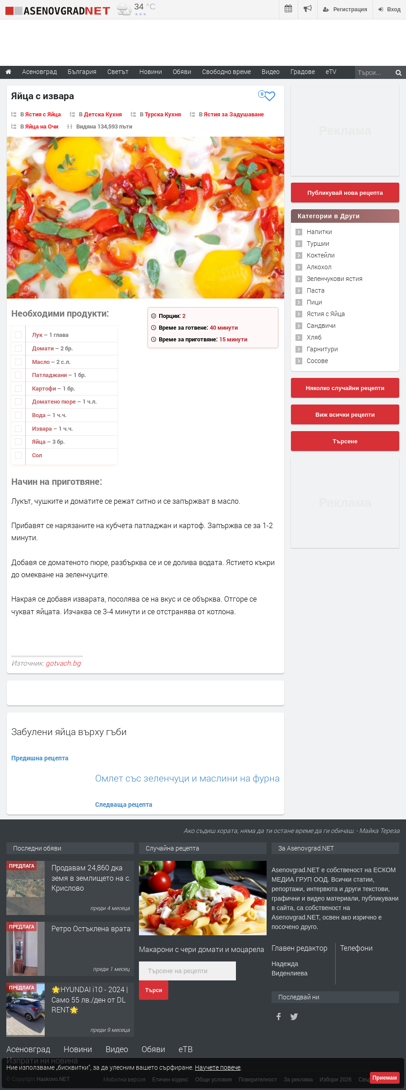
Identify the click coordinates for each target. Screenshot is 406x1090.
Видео (117, 1049)
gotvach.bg (63, 662)
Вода (39, 415)
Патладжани (50, 375)
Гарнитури (322, 349)
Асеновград (28, 1049)
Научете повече (217, 1067)
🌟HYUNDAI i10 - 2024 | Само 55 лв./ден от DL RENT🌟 (89, 999)
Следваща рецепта (123, 804)
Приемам (385, 1078)
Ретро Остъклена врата (91, 928)
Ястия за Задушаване (234, 114)
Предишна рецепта (40, 758)
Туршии (318, 243)
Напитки (319, 231)
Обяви (153, 1049)
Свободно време (226, 71)
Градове (303, 71)
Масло (41, 362)
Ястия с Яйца (43, 114)
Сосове (317, 360)
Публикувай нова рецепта (345, 192)
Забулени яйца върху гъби (69, 731)
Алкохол (319, 266)
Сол (37, 455)
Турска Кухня (163, 114)
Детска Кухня (103, 114)
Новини (150, 71)
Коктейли (321, 255)
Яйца (39, 441)
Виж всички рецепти (344, 414)
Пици (314, 302)
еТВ (186, 1049)
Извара (42, 428)
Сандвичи (321, 325)
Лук (38, 335)
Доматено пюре (54, 401)
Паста (316, 290)
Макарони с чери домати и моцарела (201, 949)
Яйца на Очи (41, 126)
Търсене (345, 441)
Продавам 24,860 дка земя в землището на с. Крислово (91, 877)
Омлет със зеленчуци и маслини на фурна (187, 778)
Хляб (314, 337)
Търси (153, 990)
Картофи (44, 388)
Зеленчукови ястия (335, 278)
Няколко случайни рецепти (345, 388)
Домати (43, 348)
